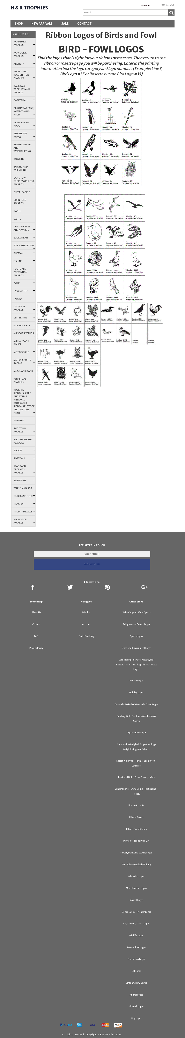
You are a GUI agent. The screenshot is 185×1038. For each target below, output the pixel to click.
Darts (17, 218)
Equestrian (24, 237)
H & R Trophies (29, 8)
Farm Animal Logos (136, 947)
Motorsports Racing (24, 361)
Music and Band (23, 371)
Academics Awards (24, 43)
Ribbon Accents (136, 805)
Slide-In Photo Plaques (23, 441)
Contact (84, 23)
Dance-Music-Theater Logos (136, 912)
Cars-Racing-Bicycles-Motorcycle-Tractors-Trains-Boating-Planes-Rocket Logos (136, 664)
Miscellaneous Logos (136, 888)
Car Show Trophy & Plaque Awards (24, 181)
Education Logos (136, 876)
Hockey (18, 298)
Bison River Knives (24, 135)
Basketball (24, 100)
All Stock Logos (136, 1006)
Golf (24, 283)
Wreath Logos (136, 680)
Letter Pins (24, 317)
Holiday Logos (136, 692)
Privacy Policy (36, 648)
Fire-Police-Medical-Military (136, 864)
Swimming (24, 480)
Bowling (19, 158)
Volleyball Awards (24, 521)
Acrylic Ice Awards (24, 54)
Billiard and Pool (24, 124)
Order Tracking (86, 636)
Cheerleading (22, 192)
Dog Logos (136, 1018)
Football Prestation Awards (24, 272)
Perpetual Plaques (20, 380)
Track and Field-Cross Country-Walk (136, 777)
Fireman (24, 253)
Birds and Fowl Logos (136, 983)
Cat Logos (136, 971)
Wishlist (86, 612)
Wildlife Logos (136, 935)
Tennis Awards (23, 488)
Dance (17, 211)
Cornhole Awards (20, 201)
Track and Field (24, 496)
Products (21, 34)
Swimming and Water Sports (136, 612)
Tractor (24, 503)
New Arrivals (42, 23)
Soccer (24, 450)
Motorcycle (24, 352)
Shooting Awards (24, 430)
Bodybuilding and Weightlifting (22, 148)
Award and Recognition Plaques (24, 75)
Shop (19, 23)
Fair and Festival (24, 246)
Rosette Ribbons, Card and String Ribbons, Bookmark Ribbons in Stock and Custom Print (24, 401)
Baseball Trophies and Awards (24, 89)
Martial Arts (24, 325)
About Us (36, 612)
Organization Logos (136, 732)
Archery (24, 63)
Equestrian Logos (136, 959)
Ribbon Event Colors (136, 829)
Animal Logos (136, 995)
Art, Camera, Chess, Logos (136, 923)
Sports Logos (136, 636)
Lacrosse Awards (24, 308)
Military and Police (21, 343)
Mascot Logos (136, 900)
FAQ (36, 636)
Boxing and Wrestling (21, 168)
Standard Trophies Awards (24, 469)
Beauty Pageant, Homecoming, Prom (24, 111)
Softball (24, 458)
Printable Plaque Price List (136, 841)
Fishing (24, 261)
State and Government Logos (136, 648)
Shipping (19, 420)
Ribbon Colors (136, 817)
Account (145, 5)
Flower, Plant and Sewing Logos (136, 852)
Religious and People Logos (136, 624)
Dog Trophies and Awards (24, 228)
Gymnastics (24, 291)
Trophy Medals (24, 511)
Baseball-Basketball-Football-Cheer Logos (136, 704)
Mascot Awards (24, 334)
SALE (65, 23)
